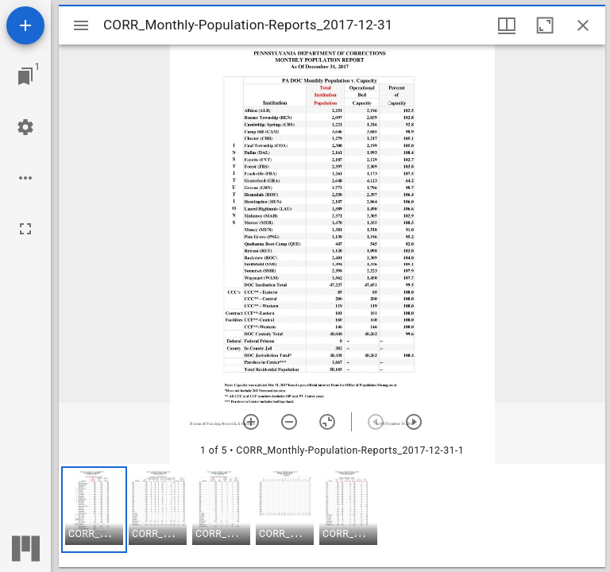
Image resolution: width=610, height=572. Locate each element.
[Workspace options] (25, 178)
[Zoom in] (251, 422)
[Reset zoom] (327, 422)
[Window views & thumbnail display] (507, 25)
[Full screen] (25, 229)
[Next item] (414, 422)
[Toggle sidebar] (81, 25)
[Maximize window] (545, 25)
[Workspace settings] (25, 127)
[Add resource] (25, 25)
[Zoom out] (289, 422)
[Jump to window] (25, 76)
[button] (94, 509)
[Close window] (583, 25)
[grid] (332, 515)
